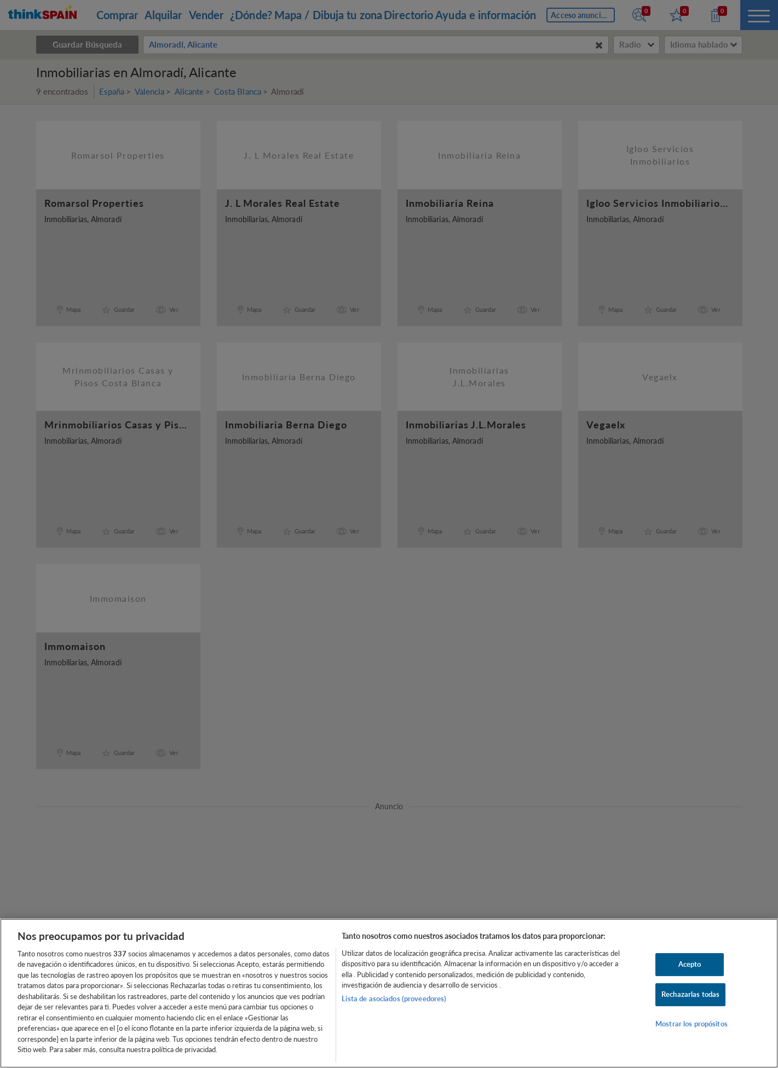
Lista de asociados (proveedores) (394, 998)
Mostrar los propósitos (691, 1023)
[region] (389, 993)
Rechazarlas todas (690, 994)
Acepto (689, 964)
